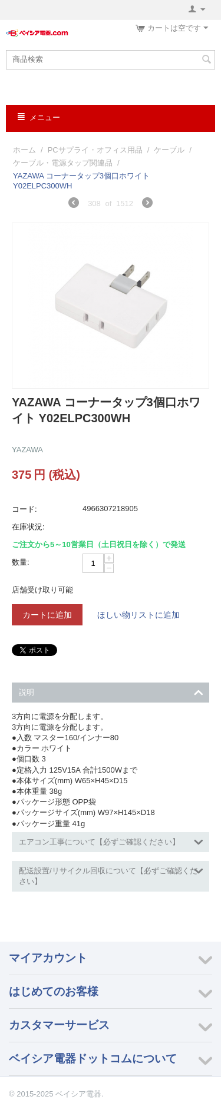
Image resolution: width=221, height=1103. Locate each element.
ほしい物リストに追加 (138, 615)
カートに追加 (47, 615)
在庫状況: (28, 526)
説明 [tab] (111, 691)
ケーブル (169, 149)
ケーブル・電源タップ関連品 (63, 162)
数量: (20, 562)
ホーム (24, 149)
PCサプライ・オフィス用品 (95, 149)
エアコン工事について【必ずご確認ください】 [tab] (111, 840)
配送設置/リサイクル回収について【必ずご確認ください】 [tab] (111, 875)
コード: (24, 509)
